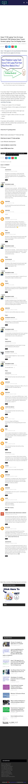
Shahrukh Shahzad (10, 317)
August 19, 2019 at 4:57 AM (10, 185)
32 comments (23, 43)
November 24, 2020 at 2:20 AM (11, 514)
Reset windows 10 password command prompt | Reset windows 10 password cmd (18, 709)
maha (6, 417)
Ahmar (7, 465)
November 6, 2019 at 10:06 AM (11, 353)
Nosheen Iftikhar (9, 351)
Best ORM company (9, 507)
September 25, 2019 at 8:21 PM (11, 298)
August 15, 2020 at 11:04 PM (10, 467)
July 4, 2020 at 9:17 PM (9, 203)
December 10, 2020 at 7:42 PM (11, 543)
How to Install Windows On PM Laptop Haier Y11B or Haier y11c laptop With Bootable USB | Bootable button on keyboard (13, 652)
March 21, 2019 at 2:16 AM (10, 234)
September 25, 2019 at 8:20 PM (11, 330)
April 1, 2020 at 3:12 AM (9, 408)
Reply (6, 230)
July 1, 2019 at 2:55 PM (9, 284)
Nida (6, 429)
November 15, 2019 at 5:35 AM (11, 383)
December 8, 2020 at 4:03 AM (10, 528)
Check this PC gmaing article (8, 129)
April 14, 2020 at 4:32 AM (10, 443)
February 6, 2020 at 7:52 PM (10, 394)
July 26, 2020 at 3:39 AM (9, 454)
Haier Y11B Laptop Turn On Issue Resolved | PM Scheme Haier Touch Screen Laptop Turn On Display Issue (16, 153)
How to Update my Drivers (17, 716)
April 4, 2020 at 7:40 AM (9, 418)
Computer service (9, 407)
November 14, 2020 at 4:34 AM (11, 219)
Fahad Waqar (8, 259)
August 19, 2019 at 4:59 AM (10, 247)
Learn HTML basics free (7, 148)
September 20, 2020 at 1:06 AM (11, 476)
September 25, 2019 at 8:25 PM (11, 274)
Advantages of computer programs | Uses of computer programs (18, 679)
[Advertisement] (14, 20)
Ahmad (7, 283)
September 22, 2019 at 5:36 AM (11, 319)
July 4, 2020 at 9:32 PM (9, 211)
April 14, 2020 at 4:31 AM (10, 430)
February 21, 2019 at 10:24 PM (11, 171)
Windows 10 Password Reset (18, 693)
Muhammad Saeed (9, 184)
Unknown (7, 201)
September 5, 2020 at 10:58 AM (11, 309)
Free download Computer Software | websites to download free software (17, 687)
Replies (3, 182)
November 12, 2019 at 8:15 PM (11, 374)
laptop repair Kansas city (13, 536)
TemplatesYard (13, 782)
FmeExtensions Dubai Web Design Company (15, 512)
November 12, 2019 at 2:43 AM (11, 365)
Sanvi (6, 498)
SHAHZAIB (7, 527)
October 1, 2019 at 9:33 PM (10, 343)
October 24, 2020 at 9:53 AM (10, 489)
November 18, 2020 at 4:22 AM (11, 499)
